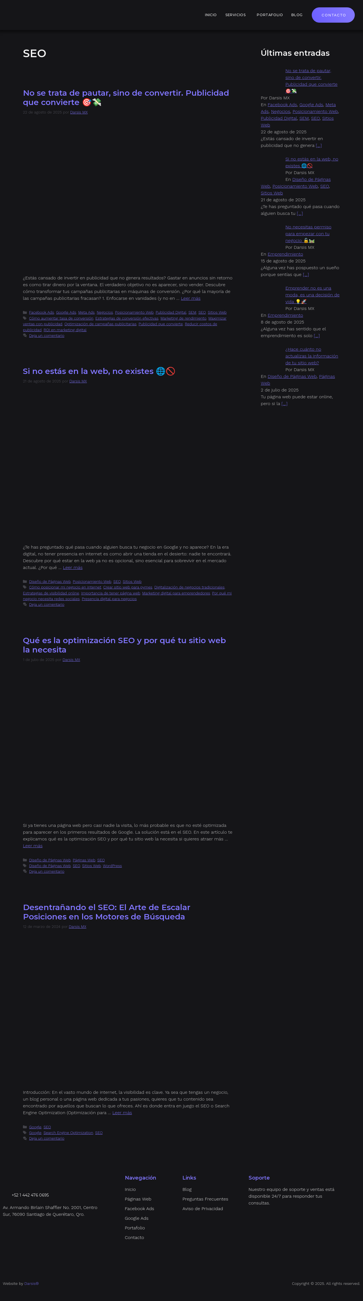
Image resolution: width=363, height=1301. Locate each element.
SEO (202, 312)
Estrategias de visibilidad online (51, 593)
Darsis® (31, 1283)
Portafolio (270, 15)
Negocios (105, 312)
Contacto (334, 15)
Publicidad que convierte (160, 324)
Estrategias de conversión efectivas (127, 318)
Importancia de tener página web (110, 593)
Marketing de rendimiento (183, 318)
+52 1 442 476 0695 (30, 1195)
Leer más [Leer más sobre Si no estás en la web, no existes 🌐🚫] (72, 567)
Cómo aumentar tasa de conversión (61, 318)
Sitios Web (217, 312)
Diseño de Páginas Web (50, 581)
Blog (296, 15)
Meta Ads (86, 312)
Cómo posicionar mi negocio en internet (65, 587)
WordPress (112, 865)
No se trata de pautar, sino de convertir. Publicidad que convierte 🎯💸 (126, 97)
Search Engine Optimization (68, 1132)
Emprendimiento (285, 254)
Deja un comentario (47, 335)
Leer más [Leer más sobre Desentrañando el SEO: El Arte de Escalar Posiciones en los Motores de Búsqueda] (122, 1112)
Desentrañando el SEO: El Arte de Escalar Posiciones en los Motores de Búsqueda (106, 912)
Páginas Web (84, 860)
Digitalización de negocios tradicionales (189, 587)
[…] (319, 145)
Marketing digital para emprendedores (176, 593)
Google (35, 1127)
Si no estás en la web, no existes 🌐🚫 (99, 371)
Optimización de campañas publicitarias (100, 324)
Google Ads (66, 312)
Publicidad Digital (171, 312)
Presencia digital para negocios (109, 598)
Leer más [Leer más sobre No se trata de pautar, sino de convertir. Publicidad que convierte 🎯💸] (190, 298)
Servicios (235, 15)
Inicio (211, 15)
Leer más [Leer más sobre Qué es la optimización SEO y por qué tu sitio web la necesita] (32, 845)
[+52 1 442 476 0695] (6, 1195)
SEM (192, 312)
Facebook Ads (41, 312)
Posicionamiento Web (134, 312)
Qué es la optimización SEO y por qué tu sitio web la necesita (124, 645)
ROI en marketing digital (65, 330)
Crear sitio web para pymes (127, 587)
